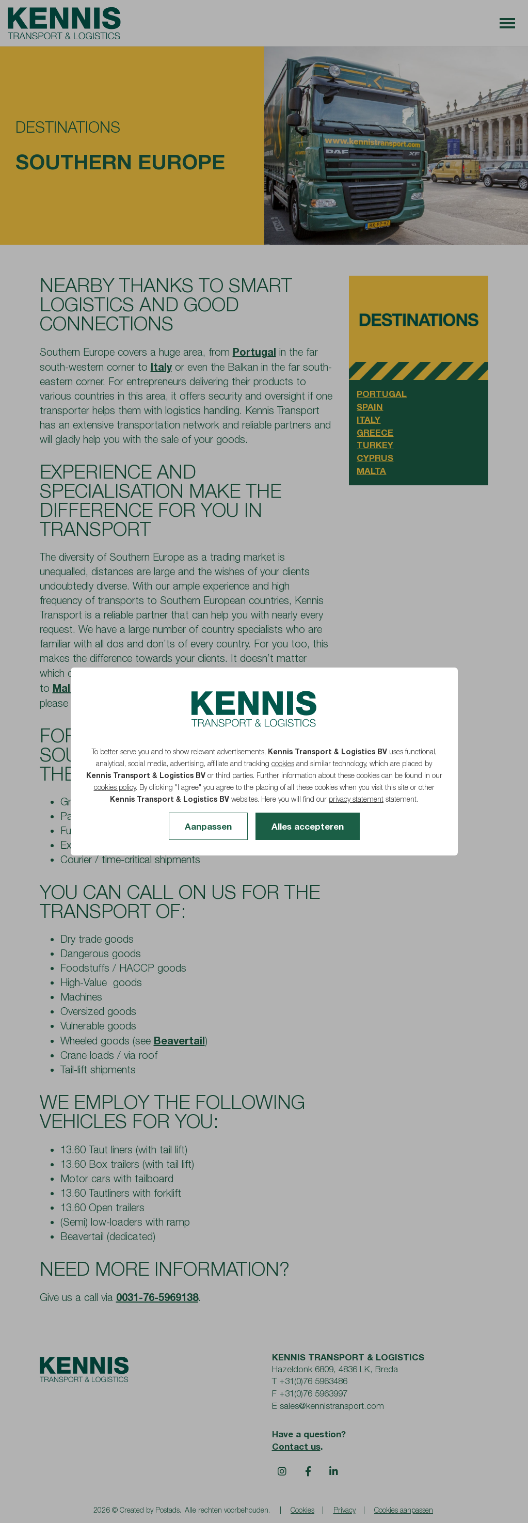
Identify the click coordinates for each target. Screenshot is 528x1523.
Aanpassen (208, 826)
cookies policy (115, 787)
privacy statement (356, 799)
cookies (282, 763)
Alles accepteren (307, 826)
